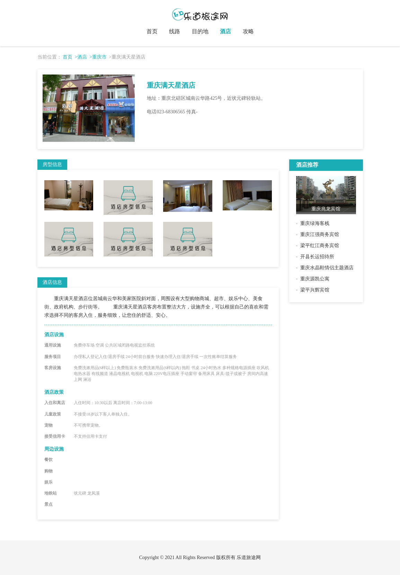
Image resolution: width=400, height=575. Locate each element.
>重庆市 (98, 57)
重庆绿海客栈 (314, 223)
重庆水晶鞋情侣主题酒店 (327, 267)
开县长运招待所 (317, 256)
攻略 (248, 31)
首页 (152, 31)
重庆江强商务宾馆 (319, 234)
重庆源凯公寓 (314, 278)
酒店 (225, 31)
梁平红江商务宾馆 (319, 245)
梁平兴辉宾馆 (314, 290)
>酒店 (81, 57)
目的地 (200, 31)
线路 (174, 31)
